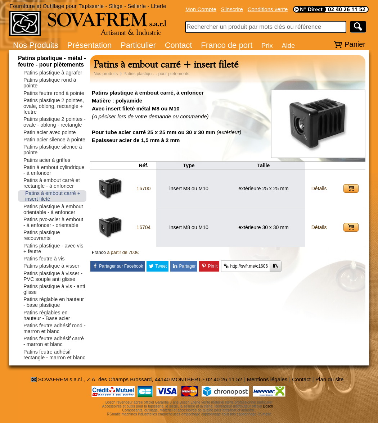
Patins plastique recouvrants (41, 235)
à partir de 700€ (123, 252)
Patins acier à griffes (46, 160)
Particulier (138, 45)
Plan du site (329, 379)
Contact (178, 45)
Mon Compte (200, 9)
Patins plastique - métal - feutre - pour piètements (52, 61)
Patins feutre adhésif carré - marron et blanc (53, 341)
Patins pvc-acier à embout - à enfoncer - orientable (53, 222)
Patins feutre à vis (43, 258)
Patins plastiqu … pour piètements (156, 73)
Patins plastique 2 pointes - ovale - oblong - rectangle (54, 122)
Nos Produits (35, 45)
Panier (355, 44)
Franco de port (226, 45)
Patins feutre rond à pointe (53, 93)
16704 (143, 227)
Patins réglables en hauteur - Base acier (46, 315)
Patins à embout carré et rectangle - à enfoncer (51, 183)
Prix (267, 45)
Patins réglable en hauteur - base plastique (53, 302)
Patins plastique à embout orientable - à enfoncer (53, 209)
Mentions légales (267, 379)
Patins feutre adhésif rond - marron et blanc (54, 328)
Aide (288, 45)
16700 (143, 188)
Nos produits (106, 73)
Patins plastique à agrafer (52, 73)
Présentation (89, 45)
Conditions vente (268, 9)
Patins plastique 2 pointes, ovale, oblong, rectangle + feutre (53, 106)
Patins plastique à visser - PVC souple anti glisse (52, 276)
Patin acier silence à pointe (54, 139)
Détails (319, 188)
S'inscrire (232, 9)
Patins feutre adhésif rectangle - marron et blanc (54, 354)
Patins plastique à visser (51, 266)
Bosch (268, 406)
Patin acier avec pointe (49, 132)
